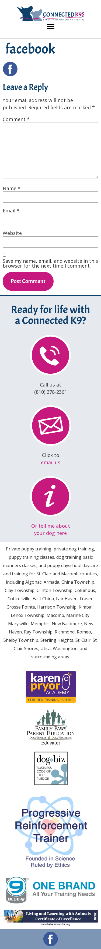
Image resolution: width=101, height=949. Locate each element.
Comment (16, 119)
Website (12, 233)
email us (50, 462)
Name (11, 188)
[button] (50, 27)
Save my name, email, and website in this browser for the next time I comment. (50, 263)
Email (11, 210)
